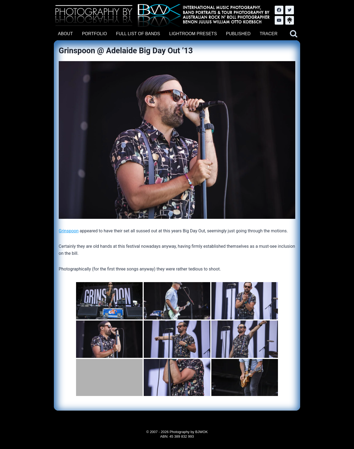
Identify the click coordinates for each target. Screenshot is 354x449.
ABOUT (65, 33)
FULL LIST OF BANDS (138, 33)
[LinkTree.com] (289, 20)
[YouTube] (279, 20)
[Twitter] (289, 10)
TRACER (268, 33)
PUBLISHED (238, 33)
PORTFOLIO (94, 33)
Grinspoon (68, 230)
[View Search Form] (293, 33)
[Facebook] (279, 10)
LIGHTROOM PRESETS (193, 33)
